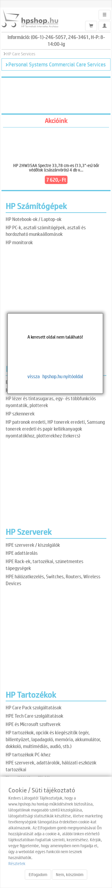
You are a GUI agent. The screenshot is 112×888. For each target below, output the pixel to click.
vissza (33, 376)
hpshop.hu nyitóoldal (62, 376)
